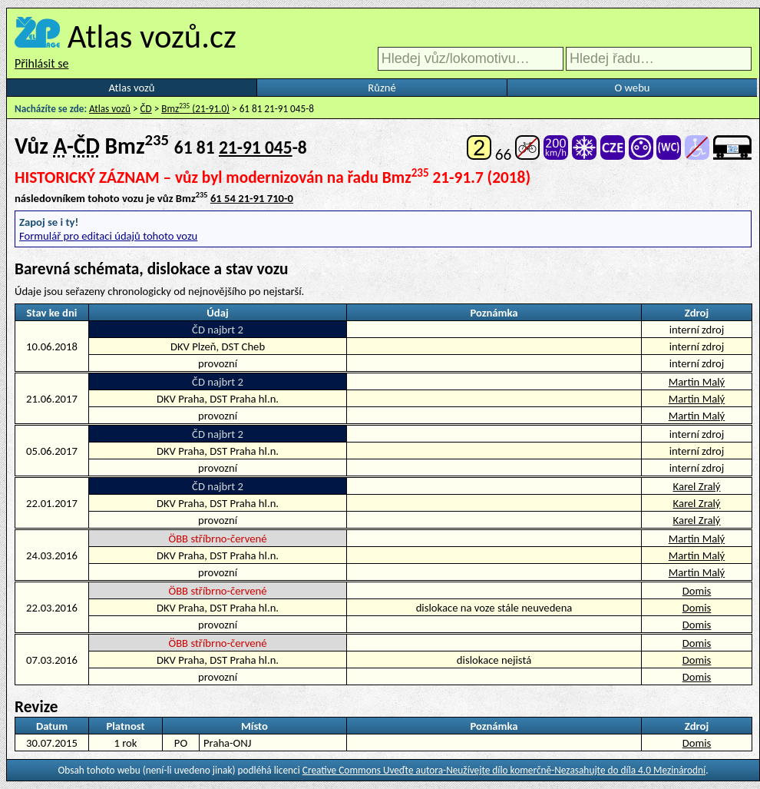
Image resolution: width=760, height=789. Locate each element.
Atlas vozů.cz (152, 36)
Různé (381, 87)
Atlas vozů (132, 87)
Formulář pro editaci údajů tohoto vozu (108, 236)
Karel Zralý (697, 486)
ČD (146, 108)
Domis (697, 591)
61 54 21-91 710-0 (251, 198)
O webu (631, 87)
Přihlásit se (41, 63)
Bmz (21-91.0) (195, 108)
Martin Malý (697, 382)
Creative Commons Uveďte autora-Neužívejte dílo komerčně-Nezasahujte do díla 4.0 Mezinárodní (503, 770)
